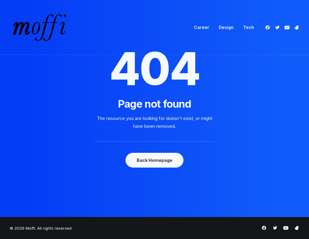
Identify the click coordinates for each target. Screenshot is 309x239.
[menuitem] (201, 27)
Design (226, 27)
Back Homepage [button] (154, 160)
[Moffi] (39, 27)
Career (201, 27)
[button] (268, 27)
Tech (248, 27)
